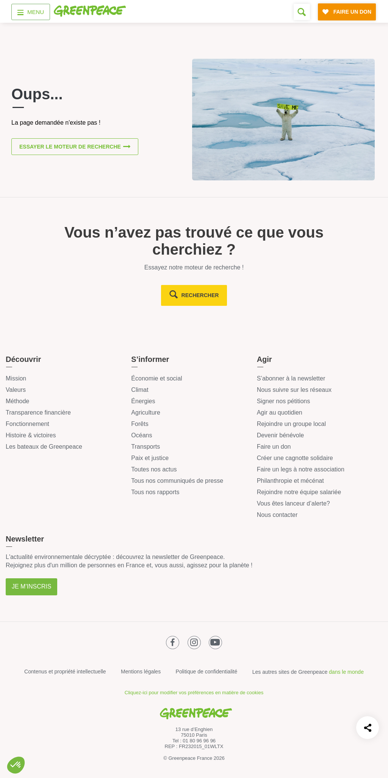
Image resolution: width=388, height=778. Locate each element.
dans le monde (346, 672)
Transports (145, 446)
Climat (139, 390)
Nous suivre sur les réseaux (294, 390)
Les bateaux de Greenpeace (44, 446)
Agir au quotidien (279, 412)
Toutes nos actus (154, 469)
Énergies (143, 401)
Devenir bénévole (280, 435)
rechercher (200, 295)
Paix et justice (150, 458)
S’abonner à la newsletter (291, 378)
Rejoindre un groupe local (291, 424)
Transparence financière (38, 412)
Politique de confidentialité (207, 671)
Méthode (17, 401)
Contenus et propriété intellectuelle (65, 671)
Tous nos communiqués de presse (177, 480)
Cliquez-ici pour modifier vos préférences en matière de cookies (194, 692)
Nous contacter (277, 515)
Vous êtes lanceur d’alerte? (293, 503)
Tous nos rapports (155, 492)
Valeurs (16, 390)
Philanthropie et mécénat (290, 480)
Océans (141, 435)
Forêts (139, 424)
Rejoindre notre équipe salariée (299, 492)
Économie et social (156, 378)
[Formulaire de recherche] (302, 12)
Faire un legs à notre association (300, 469)
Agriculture (145, 412)
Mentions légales (141, 671)
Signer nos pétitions (283, 401)
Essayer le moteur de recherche (70, 147)
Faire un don (274, 446)
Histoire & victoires (31, 435)
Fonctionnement (27, 424)
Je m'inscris (31, 586)
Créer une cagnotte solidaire (295, 458)
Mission (16, 378)
